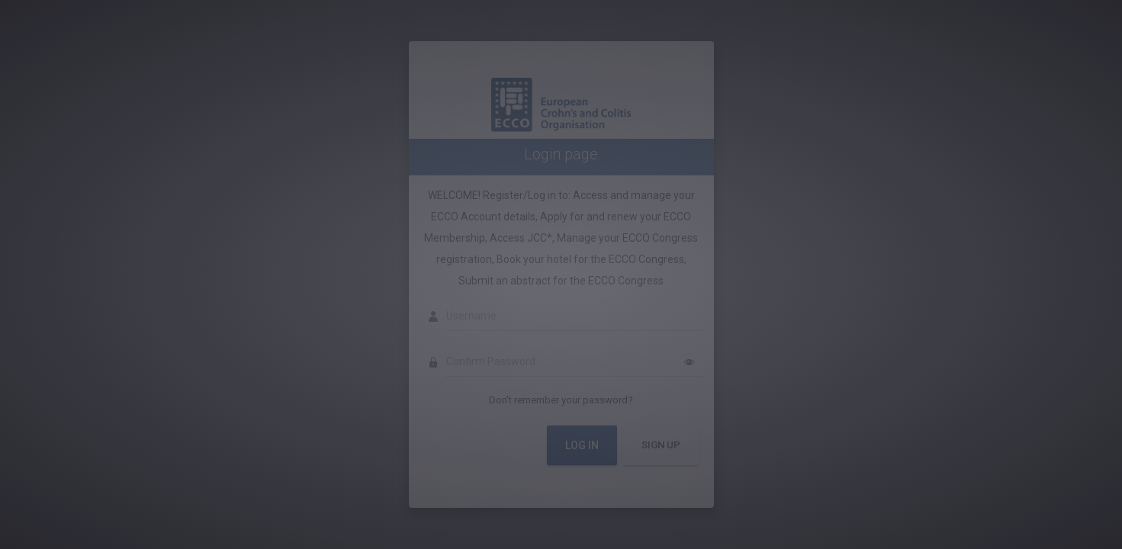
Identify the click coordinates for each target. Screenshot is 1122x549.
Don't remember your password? (561, 400)
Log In (582, 445)
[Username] (573, 316)
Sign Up (660, 445)
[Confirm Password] (573, 362)
